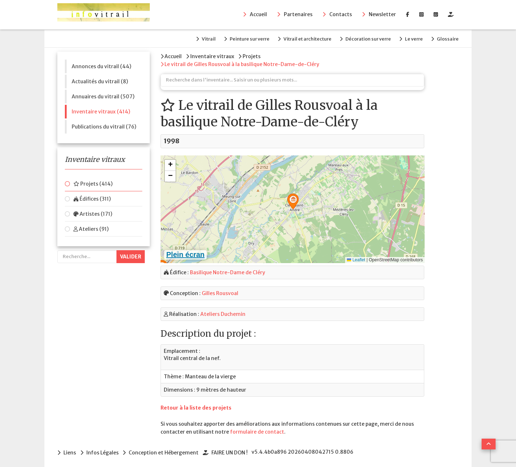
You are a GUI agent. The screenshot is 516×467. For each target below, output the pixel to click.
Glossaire (448, 38)
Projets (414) (93, 182)
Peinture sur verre (242, 38)
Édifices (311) (92, 198)
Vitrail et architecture (302, 38)
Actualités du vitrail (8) (100, 80)
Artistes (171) (92, 213)
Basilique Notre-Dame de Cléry (227, 270)
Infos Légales (103, 450)
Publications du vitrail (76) (104, 125)
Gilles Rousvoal (220, 291)
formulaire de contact (257, 429)
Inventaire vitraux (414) (101, 110)
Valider (130, 255)
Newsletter (382, 14)
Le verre (412, 38)
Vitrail (200, 38)
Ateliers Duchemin (222, 312)
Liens (69, 450)
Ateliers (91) (91, 228)
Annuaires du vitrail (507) (103, 95)
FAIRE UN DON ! (232, 450)
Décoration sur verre (364, 38)
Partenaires (298, 14)
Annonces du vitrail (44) (101, 65)
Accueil (258, 14)
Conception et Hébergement (165, 450)
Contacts (340, 14)
